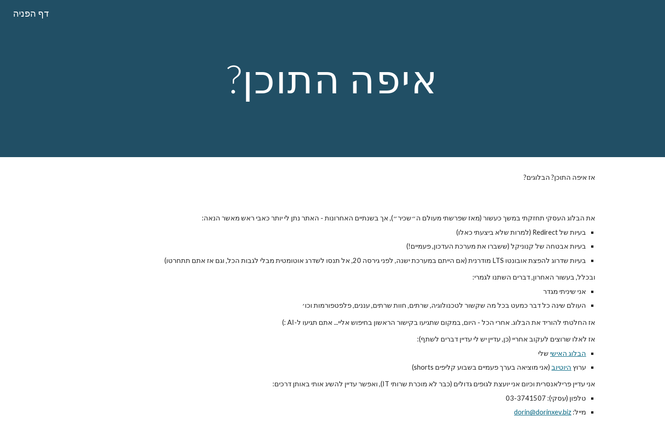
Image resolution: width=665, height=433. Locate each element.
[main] (332, 78)
